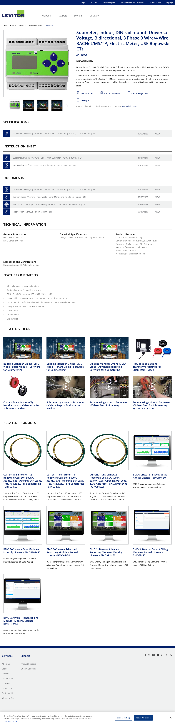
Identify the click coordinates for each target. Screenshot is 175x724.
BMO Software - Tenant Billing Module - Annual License (150, 552)
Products (13, 25)
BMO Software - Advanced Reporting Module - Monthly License (106, 552)
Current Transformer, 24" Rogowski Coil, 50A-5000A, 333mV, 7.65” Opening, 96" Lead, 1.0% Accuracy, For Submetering (108, 480)
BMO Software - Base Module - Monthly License (21, 551)
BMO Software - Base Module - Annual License (151, 476)
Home (6, 25)
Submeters (49, 25)
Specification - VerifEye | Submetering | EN (32, 211)
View (157, 133)
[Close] (171, 718)
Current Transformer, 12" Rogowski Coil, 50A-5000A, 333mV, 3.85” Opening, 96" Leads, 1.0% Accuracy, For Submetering (22, 480)
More (78, 85)
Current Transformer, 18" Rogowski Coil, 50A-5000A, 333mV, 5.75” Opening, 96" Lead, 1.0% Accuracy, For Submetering (65, 480)
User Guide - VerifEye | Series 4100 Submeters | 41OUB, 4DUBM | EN (44, 165)
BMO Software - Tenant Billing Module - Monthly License (20, 621)
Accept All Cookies (143, 717)
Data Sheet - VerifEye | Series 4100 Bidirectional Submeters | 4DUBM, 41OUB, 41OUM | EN (54, 133)
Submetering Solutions (36, 25)
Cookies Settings (123, 717)
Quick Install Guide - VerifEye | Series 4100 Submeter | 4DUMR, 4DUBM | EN (47, 158)
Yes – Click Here (129, 106)
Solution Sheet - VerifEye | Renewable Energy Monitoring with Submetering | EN (49, 197)
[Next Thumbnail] (66, 105)
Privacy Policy (11, 721)
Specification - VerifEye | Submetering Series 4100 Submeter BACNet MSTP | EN (49, 204)
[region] (87, 718)
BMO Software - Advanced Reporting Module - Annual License (62, 552)
